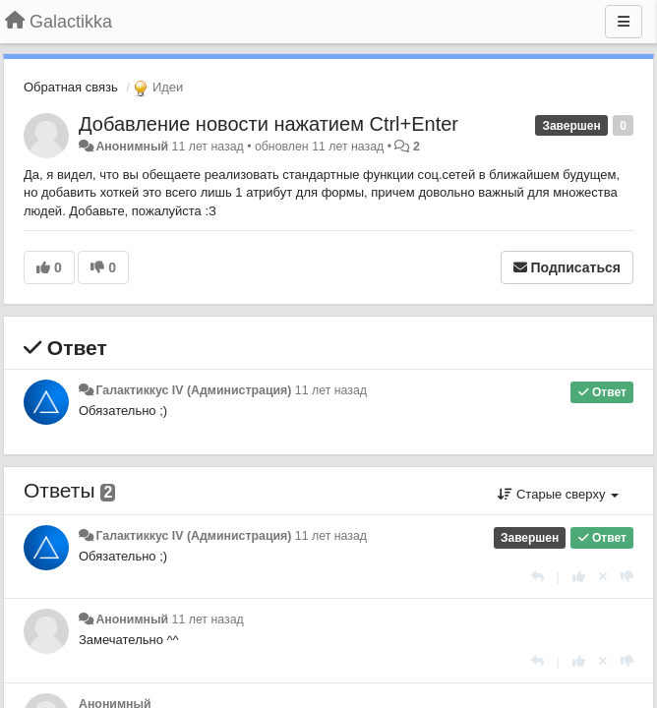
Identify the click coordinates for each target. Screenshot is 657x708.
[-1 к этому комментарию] (627, 576)
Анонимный (131, 146)
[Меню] (623, 21)
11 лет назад (331, 390)
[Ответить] (537, 576)
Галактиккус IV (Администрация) (193, 390)
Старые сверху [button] (558, 494)
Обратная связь (71, 87)
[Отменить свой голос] (603, 576)
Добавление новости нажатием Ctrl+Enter (268, 124)
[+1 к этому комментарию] (578, 576)
